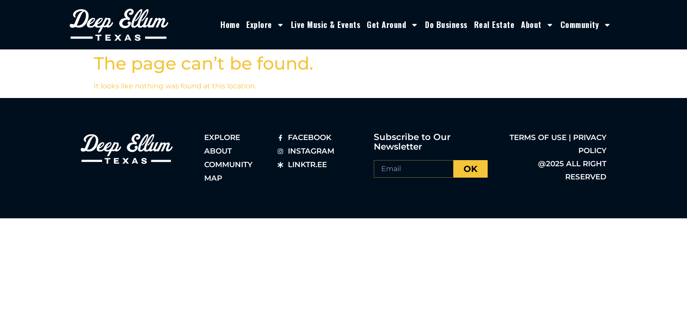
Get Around (392, 25)
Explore (265, 25)
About (537, 25)
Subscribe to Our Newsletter (412, 142)
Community (586, 25)
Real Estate (494, 24)
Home (230, 24)
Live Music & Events (326, 24)
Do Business (446, 24)
